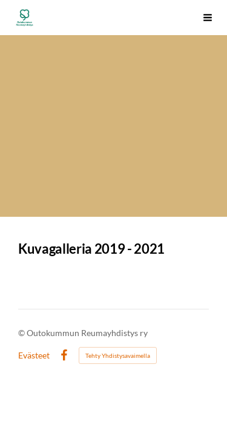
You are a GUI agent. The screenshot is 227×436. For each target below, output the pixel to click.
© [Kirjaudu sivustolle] (22, 333)
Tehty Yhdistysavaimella (117, 355)
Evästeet (34, 355)
